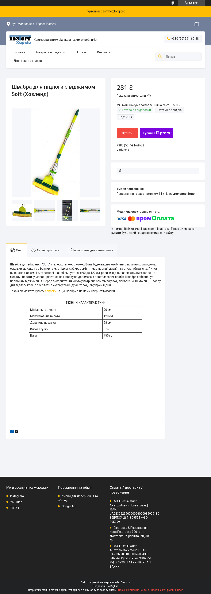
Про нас (81, 52)
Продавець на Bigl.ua (105, 586)
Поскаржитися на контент (133, 590)
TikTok (14, 508)
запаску (50, 291)
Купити (127, 133)
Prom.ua (126, 582)
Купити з (156, 133)
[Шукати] (160, 56)
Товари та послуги (48, 52)
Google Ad (69, 506)
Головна (19, 52)
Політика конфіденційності (167, 590)
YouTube (16, 502)
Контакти (103, 52)
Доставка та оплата (28, 60)
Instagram (17, 496)
